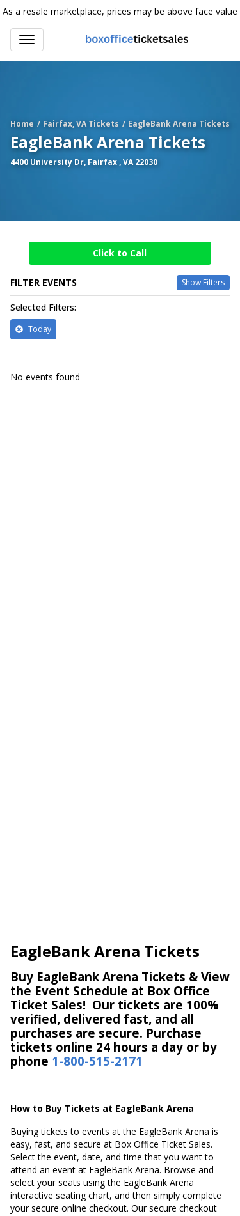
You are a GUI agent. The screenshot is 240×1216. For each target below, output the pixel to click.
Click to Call (120, 253)
